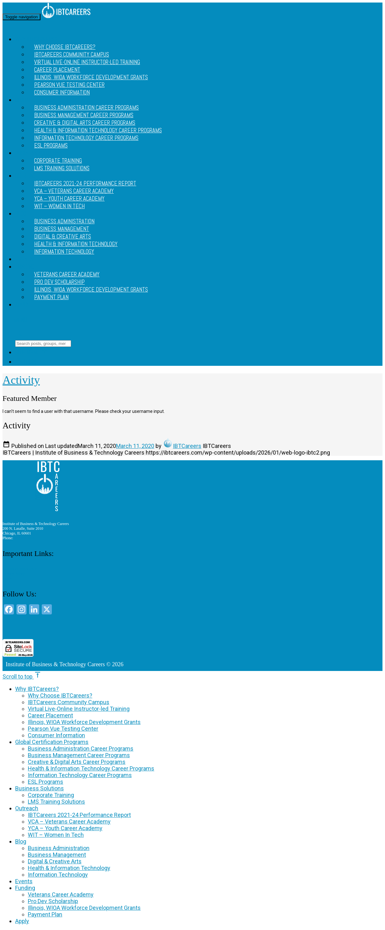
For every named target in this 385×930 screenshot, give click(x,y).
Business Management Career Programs (79, 755)
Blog (20, 214)
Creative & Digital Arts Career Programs (76, 761)
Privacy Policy (14, 573)
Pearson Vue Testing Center (63, 728)
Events (24, 259)
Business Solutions (39, 788)
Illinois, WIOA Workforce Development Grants (91, 289)
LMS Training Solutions (61, 168)
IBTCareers (182, 446)
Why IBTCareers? (37, 688)
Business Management (57, 854)
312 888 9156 (24, 538)
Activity (21, 380)
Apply (22, 305)
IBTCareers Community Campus (68, 702)
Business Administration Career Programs (80, 748)
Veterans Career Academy (61, 894)
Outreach (27, 176)
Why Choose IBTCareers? (60, 695)
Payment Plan (51, 297)
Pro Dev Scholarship (53, 901)
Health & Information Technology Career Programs (91, 768)
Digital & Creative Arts (55, 861)
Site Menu (19, 320)
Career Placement (50, 715)
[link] (192, 627)
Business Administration (58, 848)
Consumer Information (62, 92)
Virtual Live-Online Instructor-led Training (87, 62)
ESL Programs (51, 145)
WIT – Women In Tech (59, 206)
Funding (25, 267)
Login (25, 362)
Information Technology (64, 252)
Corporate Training (51, 795)
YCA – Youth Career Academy (65, 828)
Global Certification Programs (52, 742)
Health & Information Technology (69, 868)
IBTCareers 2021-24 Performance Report (79, 815)
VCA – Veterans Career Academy (69, 821)
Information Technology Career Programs (86, 138)
